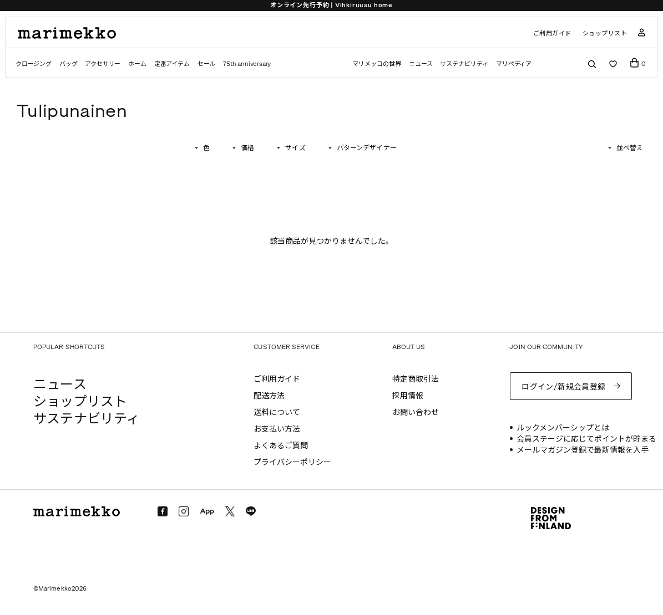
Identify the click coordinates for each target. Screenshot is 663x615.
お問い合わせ (415, 412)
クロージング (34, 64)
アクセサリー (102, 64)
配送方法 (269, 396)
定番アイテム (172, 64)
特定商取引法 (415, 379)
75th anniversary (247, 64)
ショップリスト (605, 33)
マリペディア (514, 64)
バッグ (68, 64)
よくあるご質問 (281, 445)
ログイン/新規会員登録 (564, 387)
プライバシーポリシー (292, 462)
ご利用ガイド (552, 33)
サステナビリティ (464, 64)
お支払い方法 (277, 429)
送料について (277, 412)
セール (206, 64)
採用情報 (407, 396)
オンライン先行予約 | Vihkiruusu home (331, 5)
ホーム (137, 64)
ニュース (421, 64)
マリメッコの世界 (376, 64)
